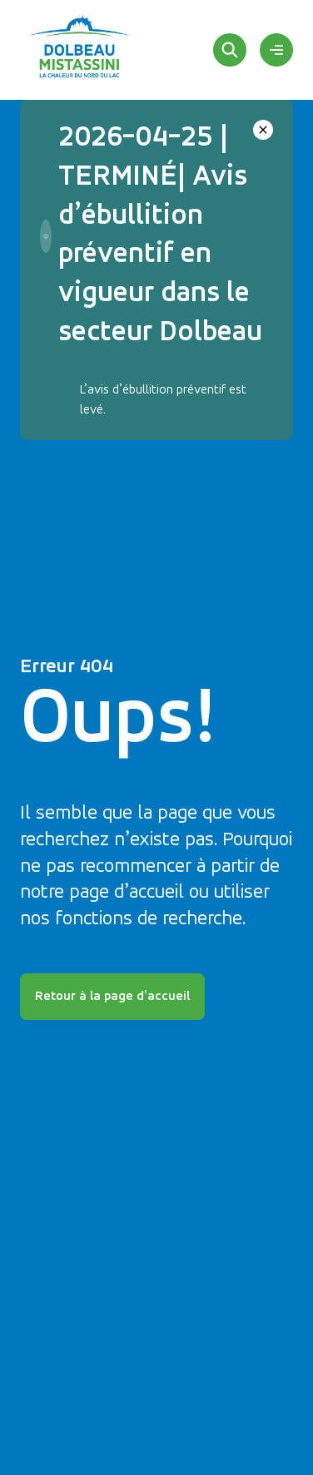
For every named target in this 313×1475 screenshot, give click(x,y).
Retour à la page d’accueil (112, 996)
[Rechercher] (229, 50)
